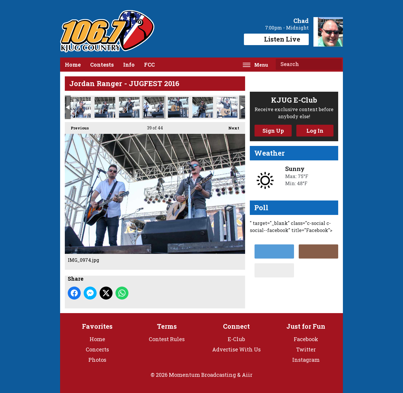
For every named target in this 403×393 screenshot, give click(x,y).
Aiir (247, 374)
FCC (149, 64)
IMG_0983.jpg (178, 107)
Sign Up (273, 130)
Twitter (306, 349)
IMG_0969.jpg (129, 107)
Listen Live (276, 39)
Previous (77, 126)
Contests (102, 64)
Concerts (97, 349)
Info (129, 64)
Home (73, 64)
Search (335, 64)
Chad (301, 20)
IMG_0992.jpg (202, 107)
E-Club (236, 339)
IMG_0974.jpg (153, 107)
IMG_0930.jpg (80, 107)
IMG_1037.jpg (227, 107)
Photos (97, 359)
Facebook (306, 339)
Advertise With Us (236, 349)
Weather (269, 153)
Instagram (306, 359)
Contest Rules (167, 339)
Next (230, 126)
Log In (314, 130)
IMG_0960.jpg (105, 107)
